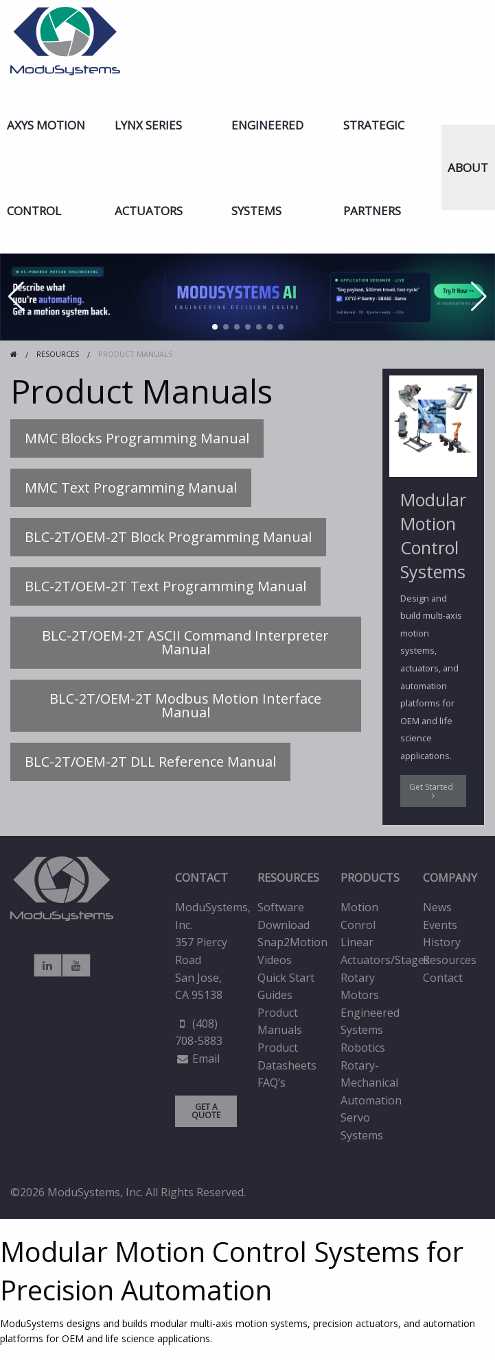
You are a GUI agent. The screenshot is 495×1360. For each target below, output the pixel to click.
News (437, 907)
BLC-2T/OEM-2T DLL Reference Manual (150, 761)
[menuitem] (54, 168)
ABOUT (468, 167)
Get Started (433, 790)
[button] (215, 327)
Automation (371, 1100)
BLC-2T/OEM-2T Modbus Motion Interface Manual (185, 705)
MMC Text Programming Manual (131, 487)
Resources (449, 959)
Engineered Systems (267, 168)
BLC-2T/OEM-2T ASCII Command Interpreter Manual (185, 642)
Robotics (363, 1047)
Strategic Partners (373, 168)
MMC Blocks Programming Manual (137, 438)
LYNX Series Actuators (149, 168)
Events (440, 924)
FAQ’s (271, 1082)
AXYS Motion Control (46, 168)
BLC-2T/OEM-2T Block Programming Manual (168, 537)
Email (206, 1058)
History (442, 942)
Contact (443, 977)
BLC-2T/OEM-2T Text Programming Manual (165, 586)
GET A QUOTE (206, 1111)
